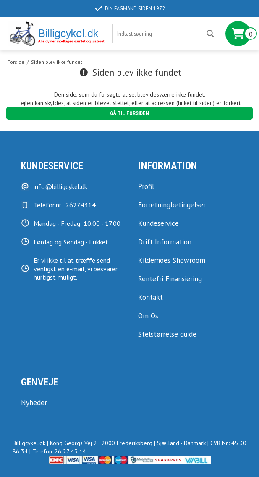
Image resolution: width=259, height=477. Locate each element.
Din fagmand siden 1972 (129, 8)
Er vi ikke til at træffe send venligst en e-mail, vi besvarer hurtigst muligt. (76, 268)
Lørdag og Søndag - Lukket (71, 242)
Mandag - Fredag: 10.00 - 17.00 (77, 223)
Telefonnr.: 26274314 (65, 205)
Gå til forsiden (129, 113)
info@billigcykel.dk (60, 186)
